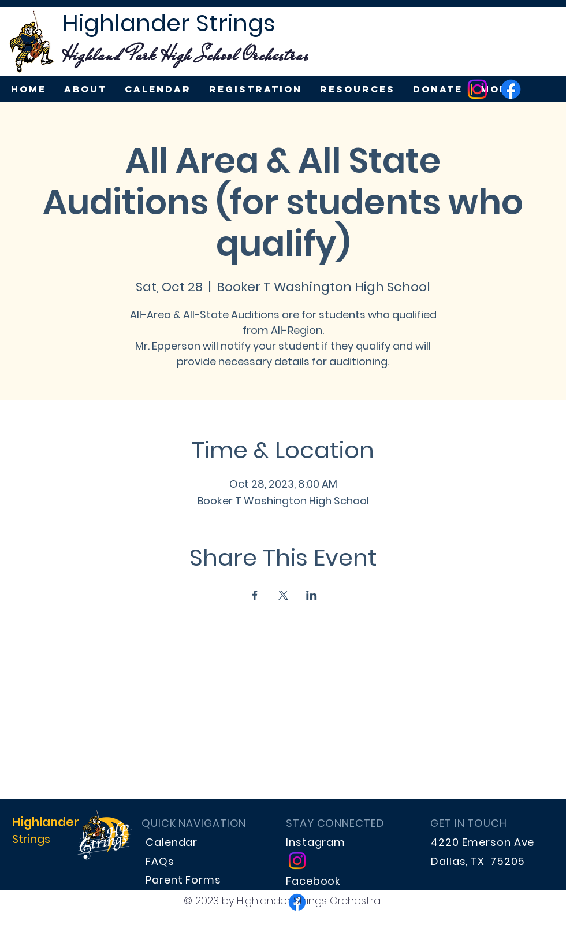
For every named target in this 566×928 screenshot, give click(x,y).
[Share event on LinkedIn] (311, 595)
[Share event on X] (283, 595)
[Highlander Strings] (477, 89)
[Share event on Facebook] (255, 595)
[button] (357, 89)
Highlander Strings (168, 23)
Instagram (315, 842)
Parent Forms (183, 880)
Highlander (45, 822)
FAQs (160, 861)
